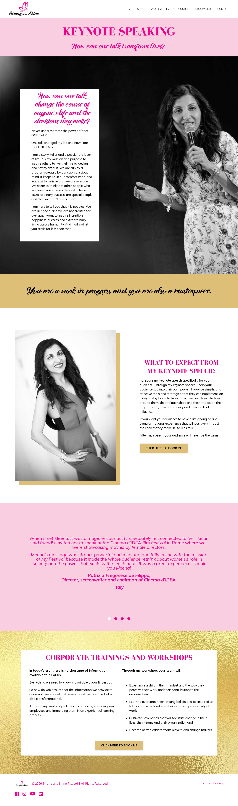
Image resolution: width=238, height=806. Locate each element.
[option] (119, 563)
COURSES (184, 9)
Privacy (218, 784)
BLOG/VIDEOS (204, 9)
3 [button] (122, 618)
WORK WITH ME (162, 9)
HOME (128, 9)
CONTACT (223, 9)
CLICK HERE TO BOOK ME (164, 448)
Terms (204, 784)
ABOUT (141, 9)
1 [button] (109, 618)
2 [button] (115, 618)
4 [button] (128, 618)
